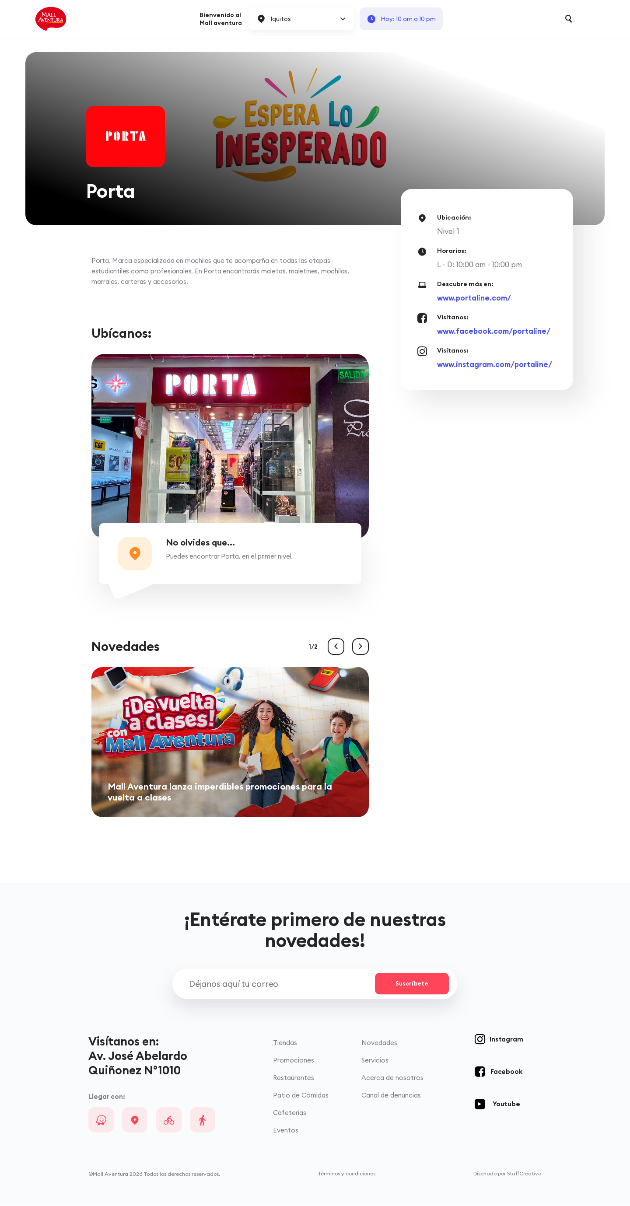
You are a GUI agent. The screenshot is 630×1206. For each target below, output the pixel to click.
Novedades (380, 1043)
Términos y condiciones (346, 1174)
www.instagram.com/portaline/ (494, 364)
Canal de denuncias (392, 1096)
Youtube (506, 1105)
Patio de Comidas (301, 1096)
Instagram (506, 1040)
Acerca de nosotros (393, 1078)
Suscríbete (411, 984)
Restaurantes (294, 1078)
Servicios (375, 1061)
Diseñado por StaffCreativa (507, 1174)
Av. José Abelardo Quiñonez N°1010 (137, 1063)
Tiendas (286, 1043)
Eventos (286, 1131)
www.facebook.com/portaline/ (493, 331)
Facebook (506, 1072)
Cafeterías (290, 1113)
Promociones (294, 1061)
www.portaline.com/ (474, 297)
